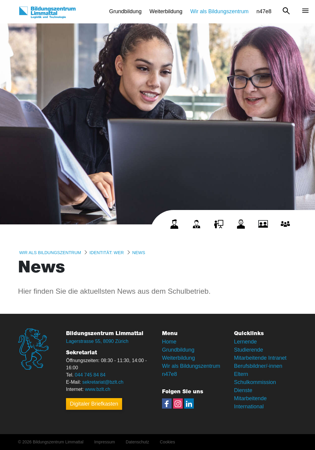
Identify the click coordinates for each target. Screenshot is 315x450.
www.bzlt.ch (97, 389)
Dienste (243, 390)
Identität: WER (106, 252)
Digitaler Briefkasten (94, 404)
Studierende (248, 350)
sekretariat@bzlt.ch (102, 382)
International (249, 407)
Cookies (167, 442)
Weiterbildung (178, 358)
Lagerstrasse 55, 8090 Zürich (97, 341)
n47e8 (169, 374)
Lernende (245, 342)
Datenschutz (137, 442)
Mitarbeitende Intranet (260, 358)
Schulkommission (255, 382)
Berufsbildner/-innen (258, 366)
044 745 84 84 (90, 374)
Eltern (241, 374)
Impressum (104, 442)
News (138, 252)
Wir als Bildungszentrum (50, 252)
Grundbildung (178, 350)
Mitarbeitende (250, 398)
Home (169, 342)
